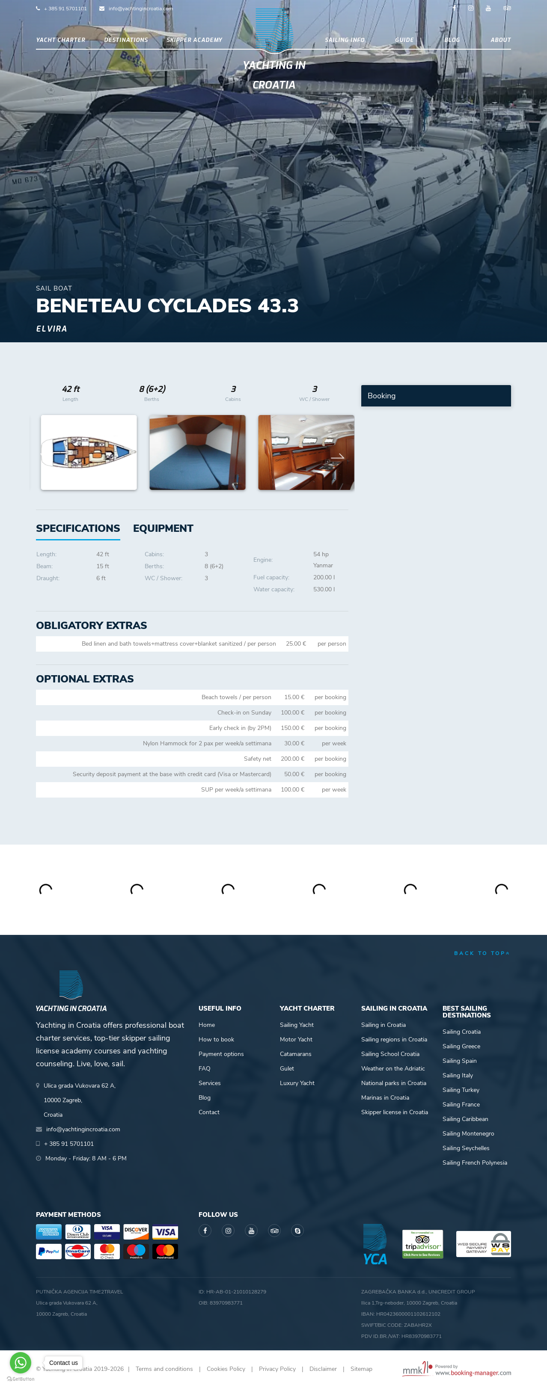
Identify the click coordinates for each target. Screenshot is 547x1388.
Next (337, 452)
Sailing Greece (461, 1046)
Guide (404, 40)
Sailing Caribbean (465, 1119)
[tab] (163, 528)
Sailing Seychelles (466, 1148)
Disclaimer (323, 1369)
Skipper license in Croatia (394, 1112)
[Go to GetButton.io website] (20, 1379)
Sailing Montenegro (468, 1134)
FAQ (205, 1069)
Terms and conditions (164, 1369)
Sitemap (361, 1369)
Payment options (221, 1054)
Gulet (287, 1069)
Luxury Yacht (297, 1083)
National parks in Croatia (393, 1083)
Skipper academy (194, 40)
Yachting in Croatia (273, 75)
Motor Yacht (296, 1039)
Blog (452, 40)
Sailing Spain (460, 1061)
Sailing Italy (458, 1075)
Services (210, 1083)
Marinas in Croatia (385, 1098)
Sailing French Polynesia (475, 1163)
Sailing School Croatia (390, 1054)
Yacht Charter (60, 40)
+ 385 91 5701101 (65, 8)
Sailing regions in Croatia (394, 1039)
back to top (482, 953)
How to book (216, 1039)
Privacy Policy (277, 1369)
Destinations (126, 40)
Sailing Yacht (297, 1025)
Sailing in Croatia (383, 1025)
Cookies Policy (226, 1369)
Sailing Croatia (462, 1032)
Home (207, 1025)
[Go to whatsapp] (20, 1362)
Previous (47, 452)
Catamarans (296, 1054)
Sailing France (461, 1104)
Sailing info (345, 40)
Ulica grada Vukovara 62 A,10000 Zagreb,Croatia (80, 1100)
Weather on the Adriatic (393, 1069)
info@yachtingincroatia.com (141, 8)
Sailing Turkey (461, 1090)
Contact (209, 1112)
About (501, 40)
